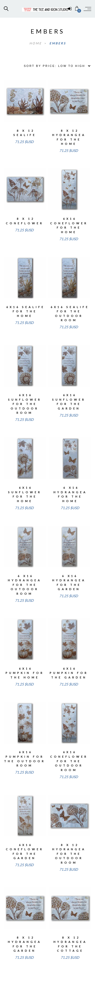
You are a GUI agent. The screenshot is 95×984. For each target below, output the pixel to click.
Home (36, 43)
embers (57, 43)
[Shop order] (55, 66)
